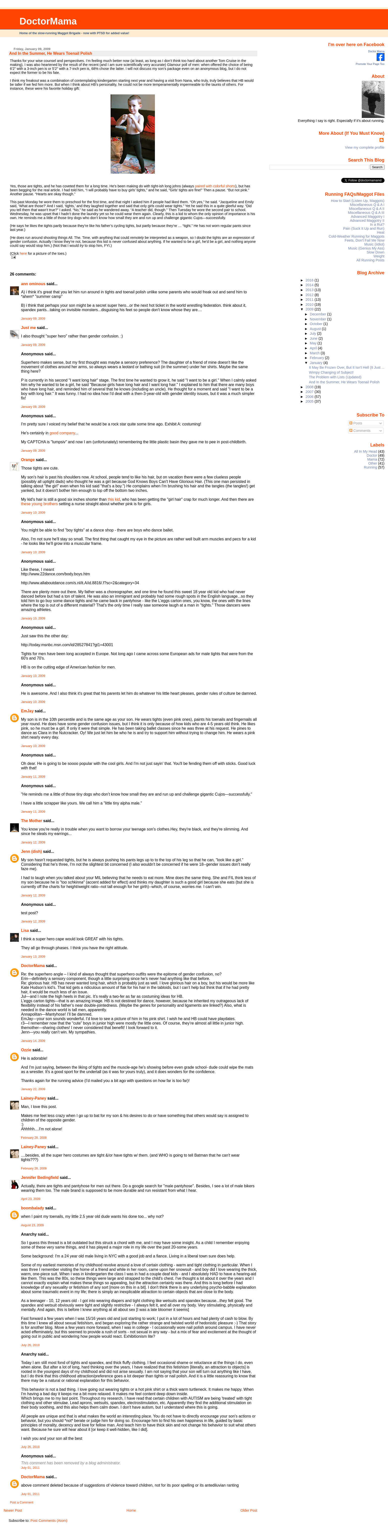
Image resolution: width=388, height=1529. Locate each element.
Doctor (372, 455)
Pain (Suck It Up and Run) (364, 228)
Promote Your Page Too (370, 63)
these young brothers (39, 504)
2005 (310, 401)
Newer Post (12, 1510)
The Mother (31, 821)
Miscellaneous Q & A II (367, 209)
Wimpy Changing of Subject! (331, 372)
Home (131, 1510)
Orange (28, 460)
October (316, 324)
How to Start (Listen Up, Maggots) (357, 201)
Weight (378, 256)
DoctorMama (48, 21)
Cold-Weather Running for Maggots (357, 236)
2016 (310, 280)
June (314, 338)
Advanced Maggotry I (368, 217)
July (313, 333)
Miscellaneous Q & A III (366, 213)
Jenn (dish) (31, 851)
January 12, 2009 (33, 842)
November (318, 319)
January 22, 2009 (33, 1089)
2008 (310, 387)
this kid (114, 499)
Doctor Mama (376, 51)
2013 (310, 290)
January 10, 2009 (33, 512)
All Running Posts (370, 260)
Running (370, 467)
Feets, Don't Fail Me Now (365, 240)
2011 (310, 300)
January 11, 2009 (33, 776)
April (314, 348)
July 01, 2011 (30, 1468)
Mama (372, 459)
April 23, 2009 (30, 1199)
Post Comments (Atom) (49, 1521)
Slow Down (376, 252)
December (318, 314)
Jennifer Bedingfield (40, 1177)
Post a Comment (21, 1502)
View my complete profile (365, 147)
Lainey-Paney (33, 1098)
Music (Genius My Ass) (366, 248)
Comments (360, 431)
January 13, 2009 (33, 956)
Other (372, 463)
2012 (310, 295)
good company (62, 433)
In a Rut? (377, 224)
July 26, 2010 (30, 1345)
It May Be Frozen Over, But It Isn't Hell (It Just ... (347, 367)
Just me (28, 328)
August (316, 329)
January (316, 363)
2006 (310, 397)
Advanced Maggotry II (367, 220)
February (317, 358)
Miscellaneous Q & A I (367, 205)
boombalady (32, 1208)
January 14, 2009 (33, 1041)
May (313, 343)
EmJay (27, 711)
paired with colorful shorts (215, 186)
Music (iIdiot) (374, 244)
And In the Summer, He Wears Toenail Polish (50, 53)
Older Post (249, 1510)
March (315, 353)
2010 (310, 304)
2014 (310, 285)
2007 (310, 392)
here (23, 253)
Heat (380, 232)
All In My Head (365, 451)
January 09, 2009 (33, 318)
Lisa (25, 930)
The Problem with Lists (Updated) (335, 377)
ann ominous (33, 284)
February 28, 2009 (34, 1138)
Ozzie (26, 1050)
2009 (310, 309)
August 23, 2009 (32, 1225)
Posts (355, 423)
